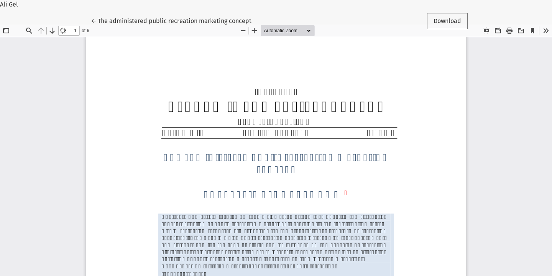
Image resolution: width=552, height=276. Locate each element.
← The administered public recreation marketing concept (171, 20)
